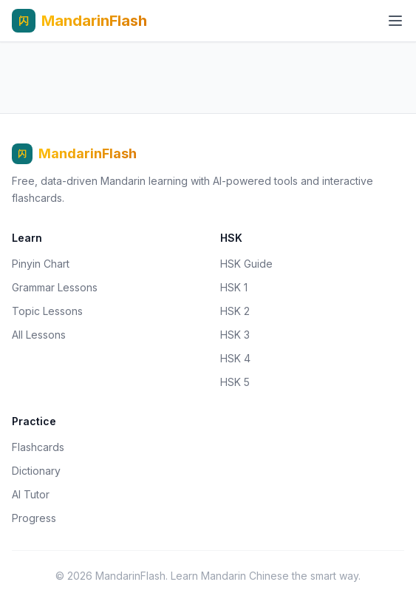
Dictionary (36, 470)
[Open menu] (395, 20)
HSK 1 (234, 287)
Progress (34, 518)
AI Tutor (31, 494)
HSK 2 (235, 311)
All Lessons (39, 334)
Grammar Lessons (55, 287)
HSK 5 (235, 382)
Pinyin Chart (40, 263)
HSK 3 (235, 334)
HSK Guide (246, 263)
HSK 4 (235, 358)
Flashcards (38, 447)
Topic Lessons (47, 311)
